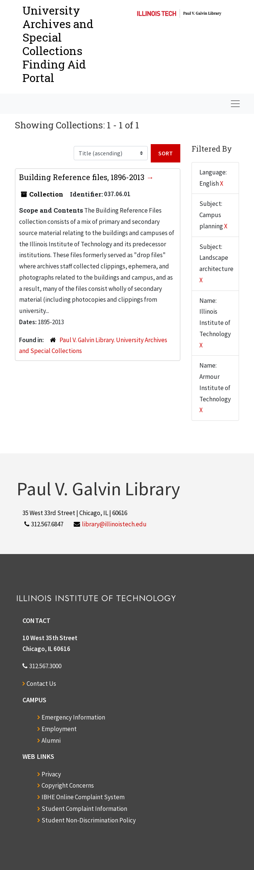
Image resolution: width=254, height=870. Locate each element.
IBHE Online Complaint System (83, 797)
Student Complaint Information (84, 808)
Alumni (51, 740)
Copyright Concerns (68, 785)
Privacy (51, 774)
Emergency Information (73, 717)
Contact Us (41, 683)
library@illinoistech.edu (114, 524)
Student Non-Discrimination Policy (89, 820)
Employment (59, 729)
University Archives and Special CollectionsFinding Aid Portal (58, 44)
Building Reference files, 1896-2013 (82, 177)
